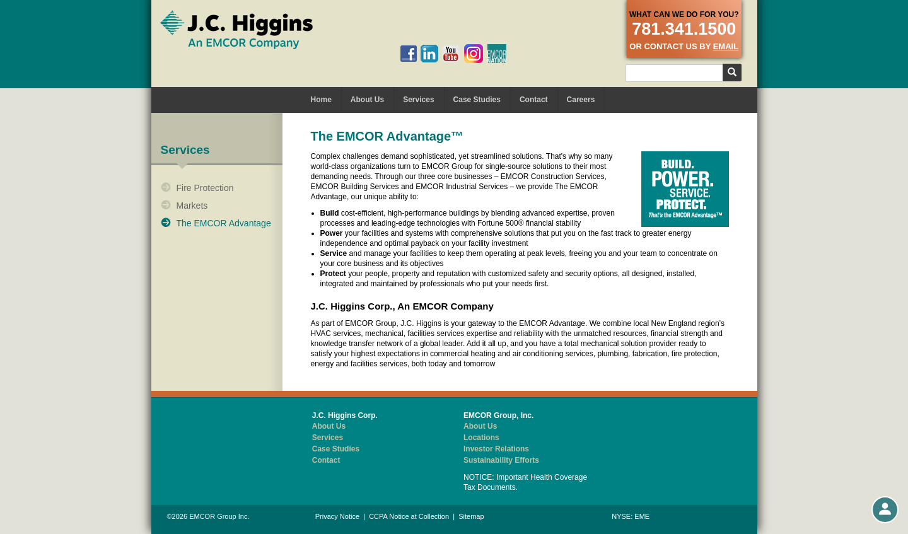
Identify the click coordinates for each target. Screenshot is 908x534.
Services (418, 99)
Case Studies (477, 99)
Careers (581, 99)
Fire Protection (205, 188)
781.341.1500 (684, 29)
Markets (192, 205)
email (725, 46)
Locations (481, 437)
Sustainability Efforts (501, 460)
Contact (534, 99)
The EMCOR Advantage (224, 223)
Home (321, 99)
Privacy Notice (337, 516)
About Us (367, 99)
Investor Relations (496, 448)
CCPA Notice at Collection (409, 516)
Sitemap (471, 516)
